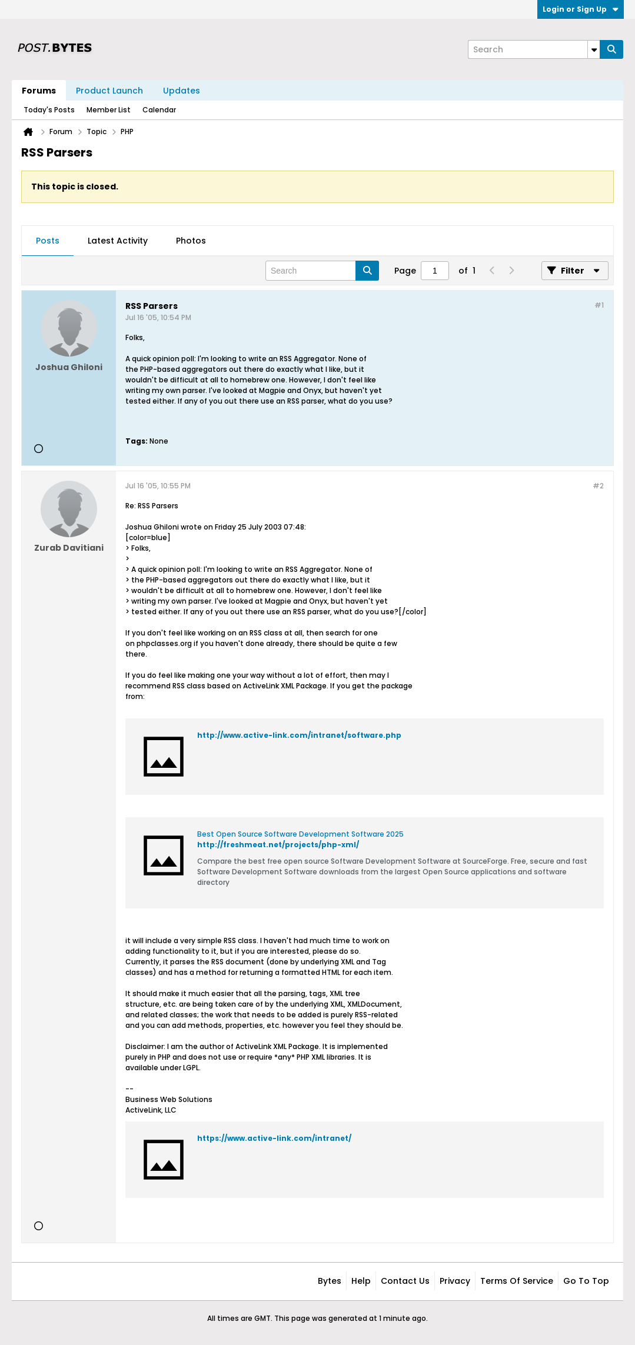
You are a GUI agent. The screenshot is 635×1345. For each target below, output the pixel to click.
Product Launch (109, 90)
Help (361, 1281)
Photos (191, 241)
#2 (598, 486)
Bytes (329, 1281)
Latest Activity (118, 241)
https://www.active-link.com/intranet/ (274, 1138)
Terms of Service (516, 1281)
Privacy (455, 1281)
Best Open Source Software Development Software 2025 (300, 834)
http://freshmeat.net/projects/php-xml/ (278, 845)
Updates (181, 90)
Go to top (586, 1281)
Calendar (159, 110)
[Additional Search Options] (593, 49)
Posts (47, 241)
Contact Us (405, 1281)
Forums (39, 90)
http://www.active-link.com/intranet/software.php (299, 735)
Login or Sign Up (581, 9)
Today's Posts (49, 110)
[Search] (534, 49)
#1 (599, 305)
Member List (109, 110)
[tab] (48, 241)
